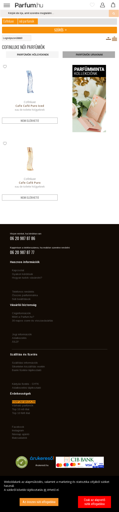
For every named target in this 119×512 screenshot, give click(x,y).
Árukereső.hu (41, 465)
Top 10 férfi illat (21, 413)
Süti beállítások (21, 299)
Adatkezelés (19, 337)
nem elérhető (30, 120)
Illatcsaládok (19, 437)
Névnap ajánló (20, 434)
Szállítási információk (25, 362)
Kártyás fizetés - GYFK (25, 383)
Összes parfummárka (25, 295)
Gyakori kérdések (22, 274)
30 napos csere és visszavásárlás (32, 320)
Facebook (18, 426)
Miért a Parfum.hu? (23, 316)
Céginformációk (21, 313)
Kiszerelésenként (108, 38)
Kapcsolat (18, 270)
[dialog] (59, 494)
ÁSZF (15, 341)
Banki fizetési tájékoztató (26, 370)
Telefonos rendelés (23, 291)
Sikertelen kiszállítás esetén (28, 366)
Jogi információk (22, 334)
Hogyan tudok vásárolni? (27, 277)
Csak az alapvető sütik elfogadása (94, 502)
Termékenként (114, 38)
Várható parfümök (22, 405)
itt (45, 490)
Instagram (18, 430)
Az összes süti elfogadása (39, 502)
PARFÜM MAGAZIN (24, 401)
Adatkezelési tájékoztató (26, 387)
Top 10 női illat (20, 409)
